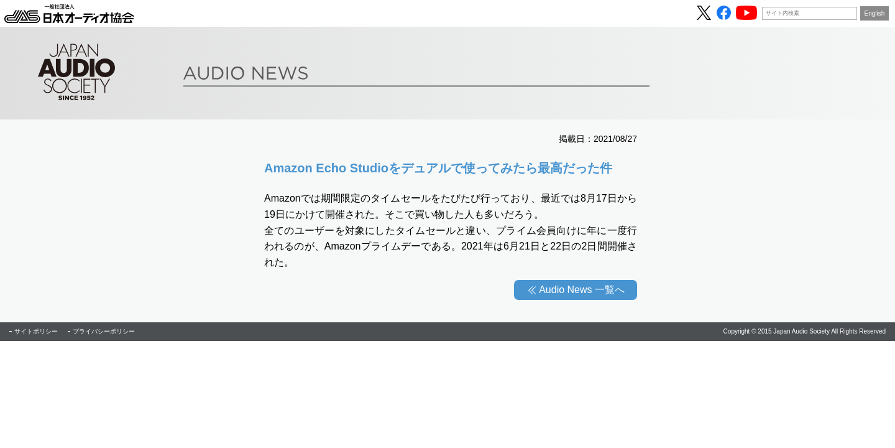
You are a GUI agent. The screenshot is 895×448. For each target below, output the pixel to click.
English (875, 13)
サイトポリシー (36, 331)
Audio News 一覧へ (582, 289)
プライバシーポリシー (104, 331)
